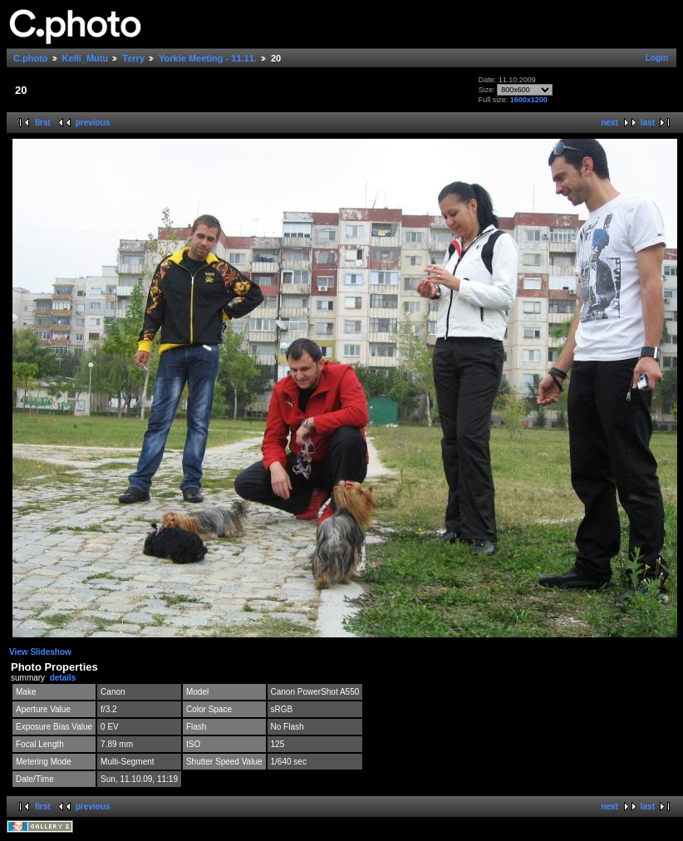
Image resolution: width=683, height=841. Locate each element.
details (63, 677)
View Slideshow (40, 652)
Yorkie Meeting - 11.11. (208, 58)
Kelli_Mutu (85, 58)
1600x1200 (529, 100)
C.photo (30, 58)
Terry (133, 58)
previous (93, 122)
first (43, 122)
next (609, 122)
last (648, 122)
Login (657, 57)
